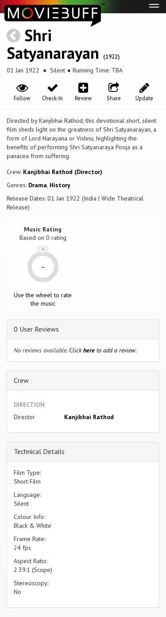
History (60, 185)
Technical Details (39, 451)
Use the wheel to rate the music (43, 299)
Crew (21, 380)
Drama (37, 185)
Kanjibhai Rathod (89, 417)
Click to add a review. (103, 350)
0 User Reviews (36, 329)
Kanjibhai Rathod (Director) (62, 172)
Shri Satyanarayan (53, 44)
